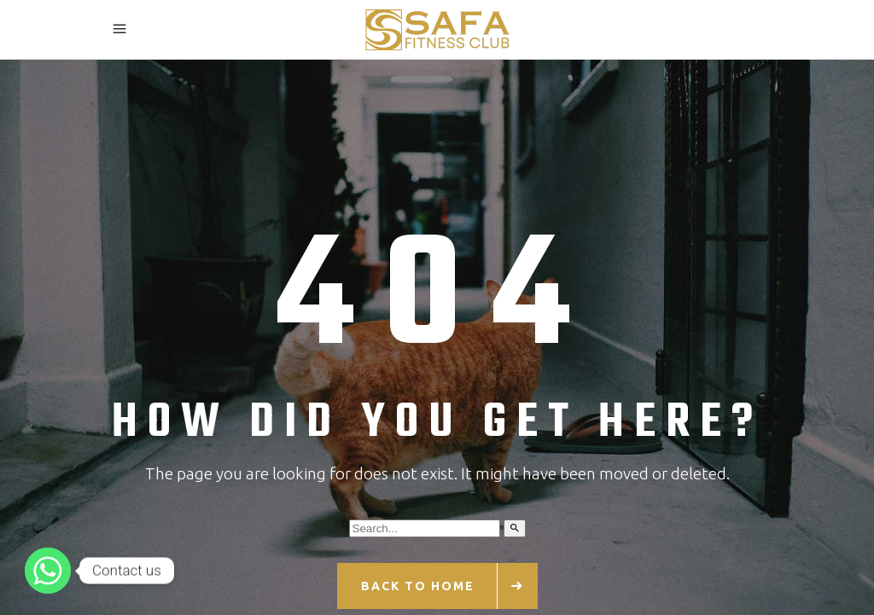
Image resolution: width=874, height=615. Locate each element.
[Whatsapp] (48, 571)
